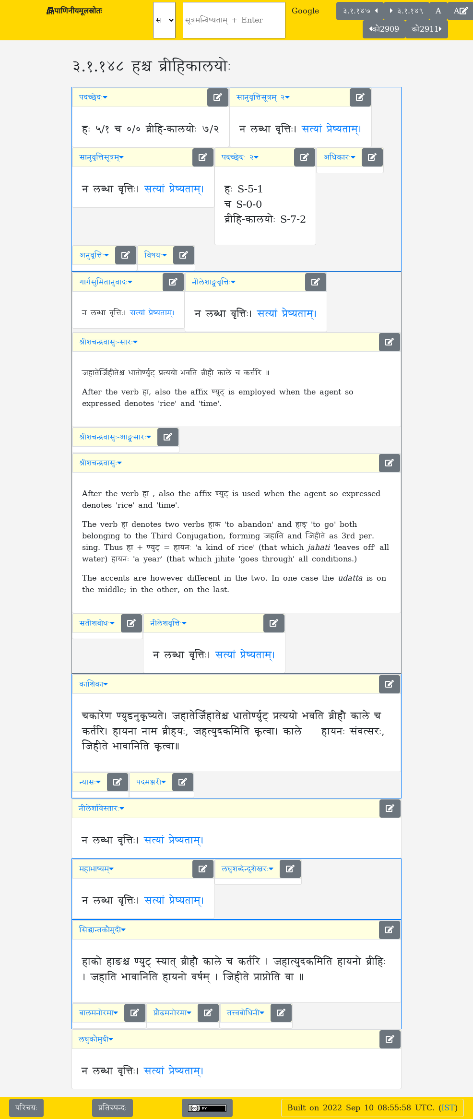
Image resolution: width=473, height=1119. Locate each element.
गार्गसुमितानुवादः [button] (105, 282)
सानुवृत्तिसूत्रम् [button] (101, 157)
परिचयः (26, 1108)
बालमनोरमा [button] (98, 1013)
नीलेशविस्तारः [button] (101, 808)
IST (448, 1108)
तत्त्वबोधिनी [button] (245, 1013)
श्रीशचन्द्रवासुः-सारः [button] (108, 342)
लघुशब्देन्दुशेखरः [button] (247, 869)
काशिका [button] (93, 684)
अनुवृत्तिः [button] (94, 255)
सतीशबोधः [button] (97, 623)
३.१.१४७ (360, 11)
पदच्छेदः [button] (93, 97)
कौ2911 (427, 29)
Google (305, 11)
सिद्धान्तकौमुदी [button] (102, 930)
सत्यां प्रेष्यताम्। (332, 129)
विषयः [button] (155, 255)
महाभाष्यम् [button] (96, 869)
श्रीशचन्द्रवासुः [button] (100, 463)
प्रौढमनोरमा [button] (172, 1013)
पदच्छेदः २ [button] (240, 157)
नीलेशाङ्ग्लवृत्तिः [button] (214, 282)
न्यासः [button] (90, 782)
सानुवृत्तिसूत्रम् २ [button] (263, 97)
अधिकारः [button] (339, 157)
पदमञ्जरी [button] (151, 782)
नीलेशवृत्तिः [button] (168, 623)
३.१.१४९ (406, 11)
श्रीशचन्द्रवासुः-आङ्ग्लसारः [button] (115, 437)
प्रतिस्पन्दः (112, 1108)
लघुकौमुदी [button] (96, 1039)
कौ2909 (384, 29)
